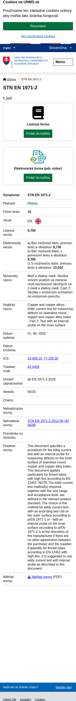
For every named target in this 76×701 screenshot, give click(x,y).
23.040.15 (35, 358)
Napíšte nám (64, 687)
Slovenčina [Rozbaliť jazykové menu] (60, 48)
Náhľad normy (40, 577)
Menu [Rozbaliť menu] (63, 62)
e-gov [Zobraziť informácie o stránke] (9, 47)
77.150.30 (51, 358)
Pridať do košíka (38, 133)
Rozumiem (38, 26)
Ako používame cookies (38, 36)
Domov (9, 79)
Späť (9, 98)
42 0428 (33, 367)
